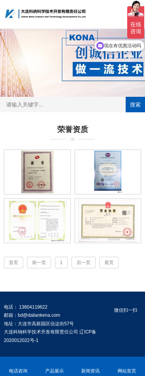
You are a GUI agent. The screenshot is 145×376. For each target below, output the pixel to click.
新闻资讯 (91, 366)
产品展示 (54, 366)
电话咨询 (18, 366)
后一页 (83, 262)
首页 (13, 262)
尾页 (109, 262)
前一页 (39, 262)
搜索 (135, 104)
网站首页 (127, 366)
